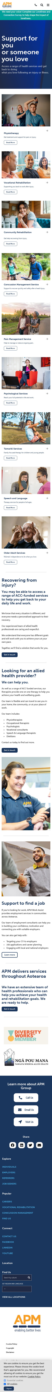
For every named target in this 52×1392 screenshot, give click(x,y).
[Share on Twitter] (30, 1145)
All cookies (12, 1384)
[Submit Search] (29, 1278)
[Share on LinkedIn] (21, 1145)
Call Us (26, 1097)
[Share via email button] (39, 1145)
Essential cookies (15, 1380)
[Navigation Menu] (48, 5)
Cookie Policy (34, 1376)
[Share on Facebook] (12, 1145)
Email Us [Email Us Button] (26, 1109)
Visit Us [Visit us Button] (26, 1121)
